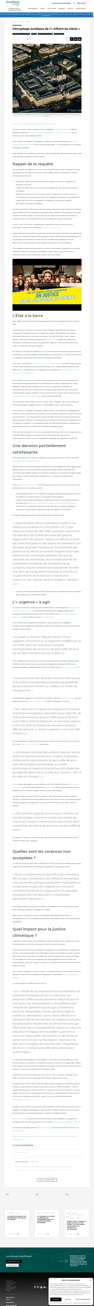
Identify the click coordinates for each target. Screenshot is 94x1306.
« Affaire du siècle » (61, 129)
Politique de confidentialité (82, 1303)
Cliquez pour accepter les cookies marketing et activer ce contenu (47, 284)
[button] (90, 1280)
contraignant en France (21, 1099)
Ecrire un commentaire (22, 1152)
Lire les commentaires (47, 1180)
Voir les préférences (83, 1299)
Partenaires (10, 1302)
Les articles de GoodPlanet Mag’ (14, 9)
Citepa (50, 787)
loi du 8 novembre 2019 (37, 701)
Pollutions (51, 8)
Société (70, 8)
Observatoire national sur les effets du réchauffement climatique (51, 503)
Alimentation (81, 8)
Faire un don (81, 3)
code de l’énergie (67, 698)
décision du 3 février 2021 (28, 485)
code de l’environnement (30, 744)
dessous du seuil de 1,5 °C (52, 227)
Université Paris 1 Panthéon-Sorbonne (42, 124)
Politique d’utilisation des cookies (61, 1303)
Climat (42, 8)
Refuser (68, 1299)
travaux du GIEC (51, 339)
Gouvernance (59, 33)
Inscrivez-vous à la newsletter (61, 3)
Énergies (61, 8)
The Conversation (44, 1127)
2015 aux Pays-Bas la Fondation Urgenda (47, 363)
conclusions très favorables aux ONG (26, 461)
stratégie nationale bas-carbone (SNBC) (27, 396)
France (34, 33)
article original (18, 1131)
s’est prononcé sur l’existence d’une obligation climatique (50, 132)
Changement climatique (21, 33)
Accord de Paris (47, 617)
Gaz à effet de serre (45, 33)
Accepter (56, 1299)
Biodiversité (33, 8)
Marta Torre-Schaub (20, 124)
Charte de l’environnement (71, 667)
